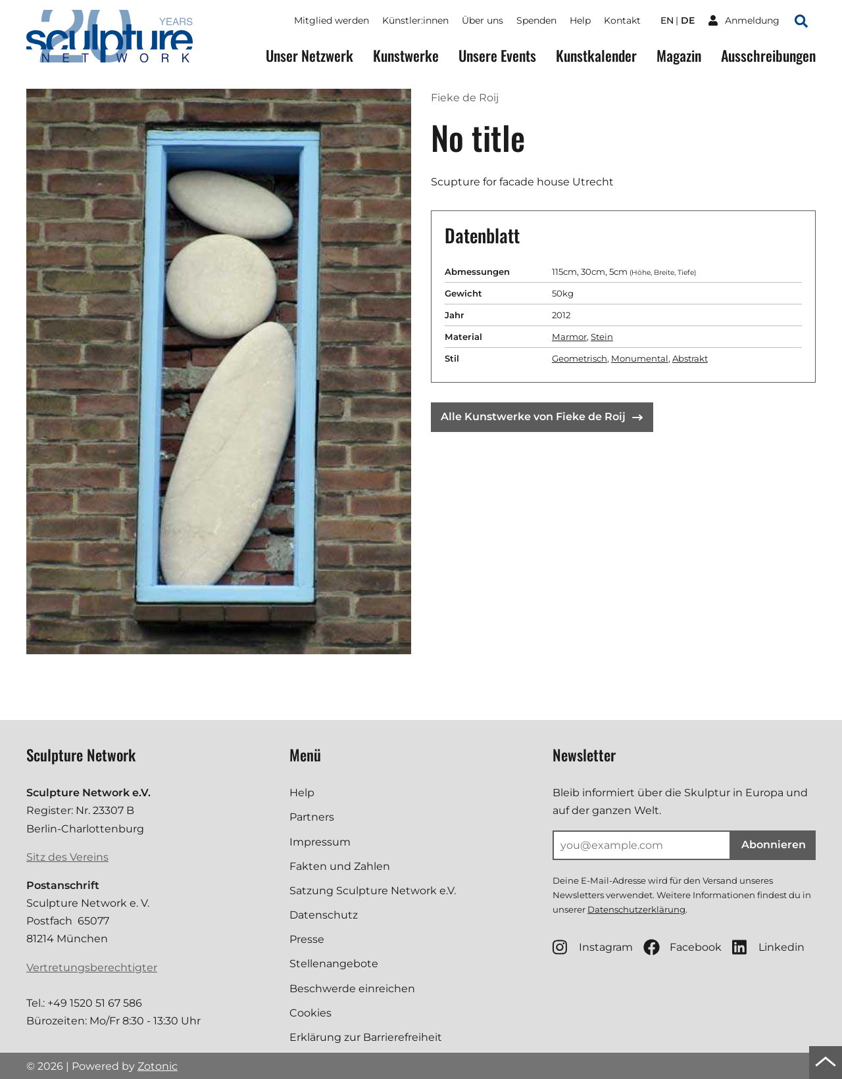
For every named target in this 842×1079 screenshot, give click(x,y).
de (688, 20)
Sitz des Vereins (67, 857)
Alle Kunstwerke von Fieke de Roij (542, 416)
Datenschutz (323, 915)
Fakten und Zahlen (339, 866)
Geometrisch (579, 358)
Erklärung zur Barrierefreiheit (365, 1037)
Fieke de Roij (465, 97)
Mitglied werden (331, 20)
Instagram (593, 947)
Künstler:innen (415, 20)
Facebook (682, 947)
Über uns (482, 20)
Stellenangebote (333, 963)
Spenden (536, 20)
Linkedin (768, 947)
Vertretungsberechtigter (91, 967)
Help (580, 20)
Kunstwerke (406, 55)
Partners (311, 817)
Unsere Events (497, 55)
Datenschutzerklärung (636, 909)
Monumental (639, 358)
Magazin (678, 55)
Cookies (310, 1013)
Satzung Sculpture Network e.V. (372, 890)
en (667, 20)
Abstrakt (690, 358)
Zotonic (157, 1066)
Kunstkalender (596, 55)
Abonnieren (773, 844)
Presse (306, 939)
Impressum (320, 842)
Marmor (569, 336)
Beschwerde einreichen (352, 988)
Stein (602, 336)
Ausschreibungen (768, 55)
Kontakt (622, 20)
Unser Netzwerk (309, 55)
